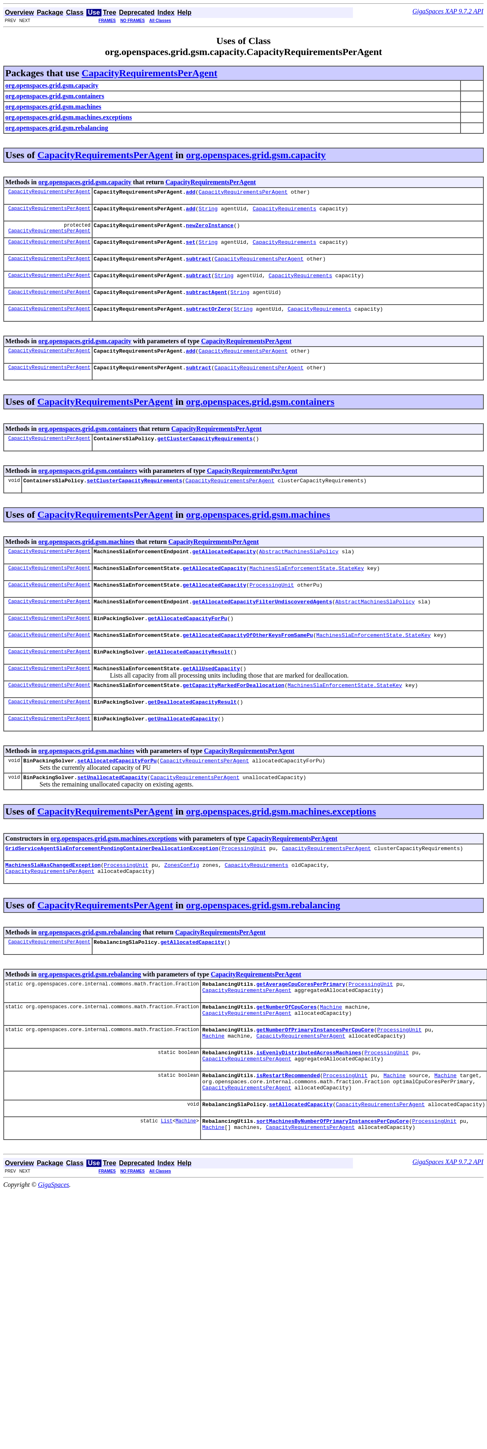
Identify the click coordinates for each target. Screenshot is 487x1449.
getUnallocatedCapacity (183, 746)
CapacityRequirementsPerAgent (149, 73)
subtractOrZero (208, 318)
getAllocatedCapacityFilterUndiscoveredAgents (262, 621)
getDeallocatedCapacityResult (192, 728)
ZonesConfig (181, 897)
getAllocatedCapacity (224, 567)
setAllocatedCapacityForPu (117, 789)
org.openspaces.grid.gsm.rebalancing (263, 939)
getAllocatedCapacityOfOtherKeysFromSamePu (248, 656)
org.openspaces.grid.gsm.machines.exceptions (281, 842)
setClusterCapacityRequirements (134, 495)
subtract (198, 264)
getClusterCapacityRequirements (205, 451)
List (167, 1171)
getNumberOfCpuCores (286, 1045)
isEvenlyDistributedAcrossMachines (308, 1096)
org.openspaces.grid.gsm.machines (258, 529)
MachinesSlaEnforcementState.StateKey (306, 585)
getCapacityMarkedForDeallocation (233, 710)
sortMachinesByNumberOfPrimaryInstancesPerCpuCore (332, 1172)
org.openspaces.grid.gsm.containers (260, 414)
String (208, 210)
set (190, 246)
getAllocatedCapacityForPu (187, 639)
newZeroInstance (210, 228)
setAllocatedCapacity (301, 1154)
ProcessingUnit (271, 603)
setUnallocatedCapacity (112, 807)
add (190, 193)
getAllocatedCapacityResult (189, 674)
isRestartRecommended (288, 1121)
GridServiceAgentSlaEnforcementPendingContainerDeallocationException (111, 880)
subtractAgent (206, 300)
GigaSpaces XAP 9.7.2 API (447, 11)
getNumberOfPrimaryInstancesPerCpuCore (315, 1071)
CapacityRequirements (284, 210)
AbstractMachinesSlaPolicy (298, 567)
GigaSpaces (53, 1237)
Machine (331, 1045)
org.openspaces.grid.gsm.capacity (256, 155)
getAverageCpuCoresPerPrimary (300, 1020)
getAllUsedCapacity (211, 692)
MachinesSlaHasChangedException (53, 897)
